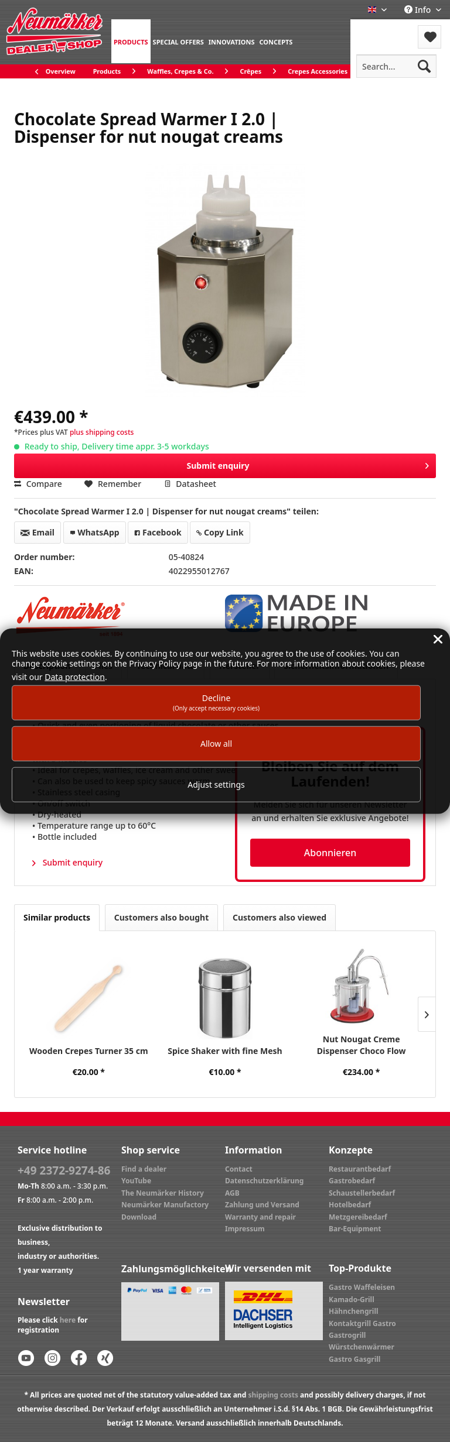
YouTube (136, 1181)
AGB (232, 1193)
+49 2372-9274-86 (64, 1170)
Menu (381, 29)
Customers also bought (161, 917)
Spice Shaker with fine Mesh (225, 1050)
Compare (38, 483)
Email (37, 532)
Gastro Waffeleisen (362, 1287)
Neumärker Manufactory (165, 1205)
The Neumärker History (162, 1193)
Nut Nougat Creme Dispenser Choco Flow (361, 1045)
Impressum (245, 1229)
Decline (216, 702)
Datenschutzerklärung (264, 1181)
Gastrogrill (347, 1335)
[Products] (131, 41)
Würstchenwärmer (361, 1347)
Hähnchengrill (354, 1311)
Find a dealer (143, 1169)
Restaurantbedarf (360, 1169)
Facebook (157, 532)
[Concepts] (276, 41)
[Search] (424, 66)
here (68, 1320)
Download (138, 1217)
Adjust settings (216, 784)
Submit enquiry (307, 463)
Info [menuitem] (418, 9)
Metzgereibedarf (358, 1217)
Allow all (216, 743)
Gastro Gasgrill (354, 1359)
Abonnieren (330, 852)
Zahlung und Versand (262, 1205)
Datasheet (190, 483)
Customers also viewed (279, 917)
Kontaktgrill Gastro (362, 1323)
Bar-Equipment (355, 1229)
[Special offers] (178, 41)
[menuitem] (131, 41)
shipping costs (273, 1395)
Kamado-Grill (351, 1299)
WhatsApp (95, 532)
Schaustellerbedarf (362, 1193)
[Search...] (396, 66)
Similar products (56, 917)
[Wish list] (429, 37)
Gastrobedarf (352, 1181)
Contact (239, 1169)
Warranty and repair (260, 1217)
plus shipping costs (102, 432)
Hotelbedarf (350, 1205)
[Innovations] (231, 41)
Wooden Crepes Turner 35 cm (88, 1050)
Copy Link (219, 532)
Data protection (75, 676)
